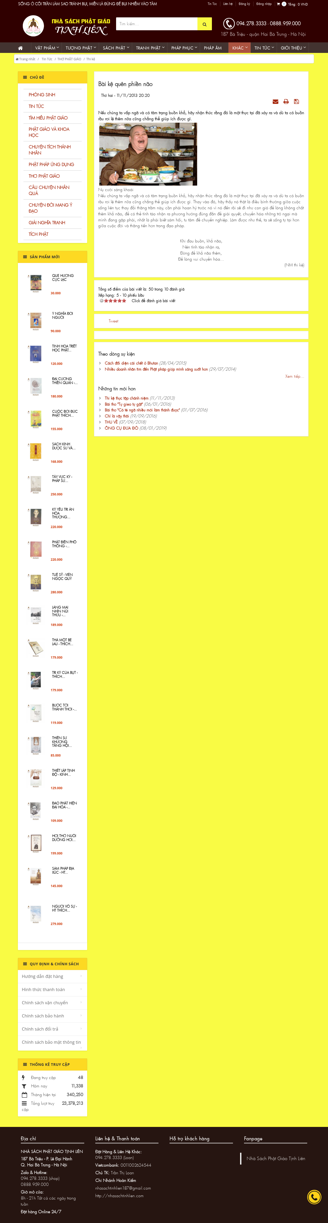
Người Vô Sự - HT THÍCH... (64, 911)
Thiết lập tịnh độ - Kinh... (63, 775)
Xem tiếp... (294, 376)
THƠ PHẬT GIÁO (69, 59)
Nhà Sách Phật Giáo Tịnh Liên (276, 1158)
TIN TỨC (36, 106)
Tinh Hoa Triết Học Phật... (64, 351)
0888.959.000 (285, 23)
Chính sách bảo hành (43, 1016)
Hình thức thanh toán (43, 989)
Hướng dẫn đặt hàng (42, 976)
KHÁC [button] (238, 48)
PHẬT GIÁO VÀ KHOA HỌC (49, 132)
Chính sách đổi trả (40, 1029)
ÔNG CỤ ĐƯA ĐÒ (121, 428)
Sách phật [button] (114, 48)
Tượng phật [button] (79, 48)
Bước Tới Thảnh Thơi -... (64, 710)
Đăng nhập (264, 4)
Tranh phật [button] (148, 48)
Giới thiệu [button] (291, 48)
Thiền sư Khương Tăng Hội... (62, 745)
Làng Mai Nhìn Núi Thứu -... (60, 614)
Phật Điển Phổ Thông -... (64, 547)
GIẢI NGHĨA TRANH (47, 222)
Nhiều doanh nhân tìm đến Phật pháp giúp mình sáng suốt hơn (156, 369)
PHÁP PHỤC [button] (182, 48)
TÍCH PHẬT (38, 234)
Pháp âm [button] (213, 48)
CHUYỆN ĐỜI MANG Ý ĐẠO (50, 208)
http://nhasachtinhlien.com (119, 1195)
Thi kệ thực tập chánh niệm (126, 398)
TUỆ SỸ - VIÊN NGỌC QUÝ (62, 579)
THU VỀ (111, 422)
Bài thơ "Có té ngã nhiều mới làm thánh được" (142, 409)
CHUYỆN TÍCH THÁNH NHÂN (50, 150)
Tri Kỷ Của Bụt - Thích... (64, 677)
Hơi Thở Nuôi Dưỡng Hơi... (64, 841)
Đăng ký (244, 4)
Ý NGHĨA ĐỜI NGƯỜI (62, 318)
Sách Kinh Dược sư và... (64, 449)
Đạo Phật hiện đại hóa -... (64, 808)
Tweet (113, 321)
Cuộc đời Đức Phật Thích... (65, 416)
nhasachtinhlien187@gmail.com (123, 1188)
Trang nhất (25, 59)
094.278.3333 (251, 23)
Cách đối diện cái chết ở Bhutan (131, 363)
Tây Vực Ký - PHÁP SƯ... (62, 482)
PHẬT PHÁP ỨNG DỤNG (51, 164)
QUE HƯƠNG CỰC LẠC (63, 280)
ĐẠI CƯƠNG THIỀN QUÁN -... (65, 384)
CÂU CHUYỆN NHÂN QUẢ (49, 190)
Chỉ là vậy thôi (117, 416)
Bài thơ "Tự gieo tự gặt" (124, 404)
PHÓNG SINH (42, 94)
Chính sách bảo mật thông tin (51, 1042)
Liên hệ (227, 4)
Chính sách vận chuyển (45, 1003)
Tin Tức (212, 4)
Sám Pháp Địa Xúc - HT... (63, 873)
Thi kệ (90, 59)
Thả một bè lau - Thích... (62, 645)
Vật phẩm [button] (45, 48)
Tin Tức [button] (262, 48)
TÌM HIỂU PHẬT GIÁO (48, 118)
